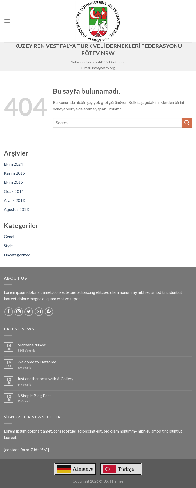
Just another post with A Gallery (45, 378)
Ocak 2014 (14, 191)
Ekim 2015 (13, 182)
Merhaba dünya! (31, 344)
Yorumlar (27, 350)
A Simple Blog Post (34, 395)
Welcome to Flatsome (36, 361)
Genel (9, 236)
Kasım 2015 (14, 172)
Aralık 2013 (14, 200)
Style (8, 245)
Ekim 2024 (13, 163)
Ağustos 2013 (16, 209)
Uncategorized (17, 254)
